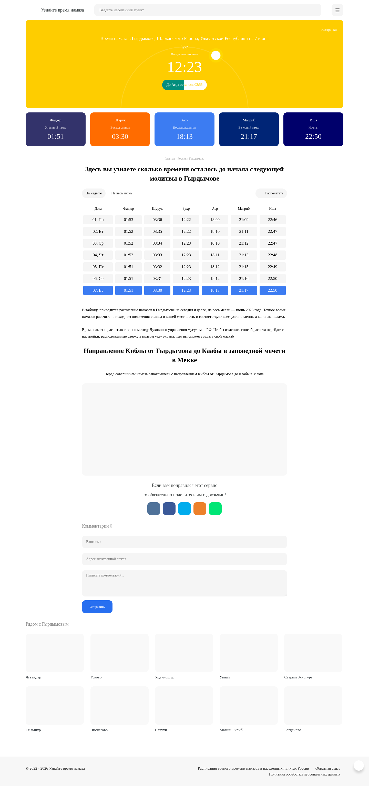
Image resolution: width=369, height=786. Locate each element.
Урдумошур (164, 677)
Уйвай (225, 677)
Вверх (359, 766)
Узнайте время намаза (67, 768)
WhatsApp (215, 508)
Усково (96, 677)
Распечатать (274, 193)
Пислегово (99, 730)
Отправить (97, 607)
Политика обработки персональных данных (304, 774)
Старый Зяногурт (298, 677)
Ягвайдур (33, 677)
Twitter (184, 508)
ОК (199, 508)
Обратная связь (327, 768)
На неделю (94, 193)
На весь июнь (121, 193)
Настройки (329, 30)
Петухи (161, 730)
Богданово (292, 730)
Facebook (169, 508)
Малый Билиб (231, 730)
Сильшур (33, 730)
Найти (315, 10)
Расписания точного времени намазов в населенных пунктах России (253, 768)
